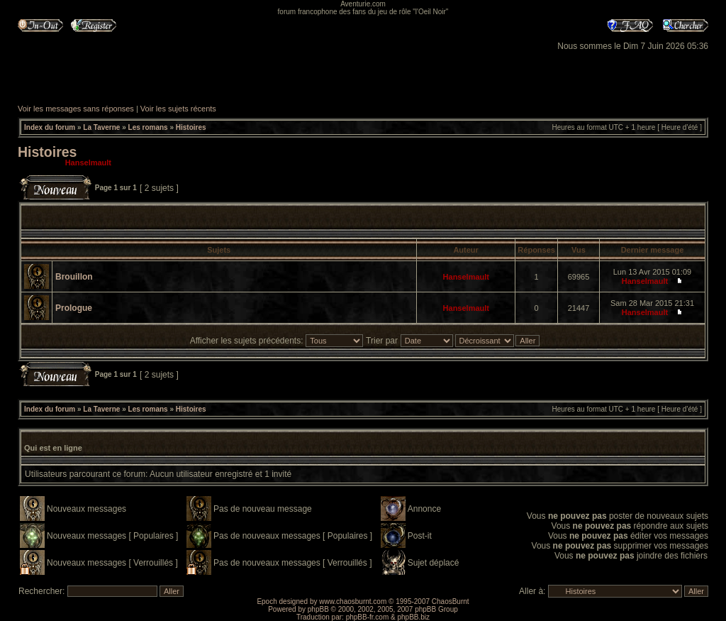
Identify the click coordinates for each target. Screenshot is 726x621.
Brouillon (74, 277)
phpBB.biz (413, 617)
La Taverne (101, 127)
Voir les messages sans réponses (76, 108)
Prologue (73, 308)
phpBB (318, 609)
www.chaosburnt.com (352, 601)
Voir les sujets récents (178, 108)
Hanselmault (88, 162)
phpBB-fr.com (367, 617)
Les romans (148, 127)
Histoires (191, 127)
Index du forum (49, 127)
